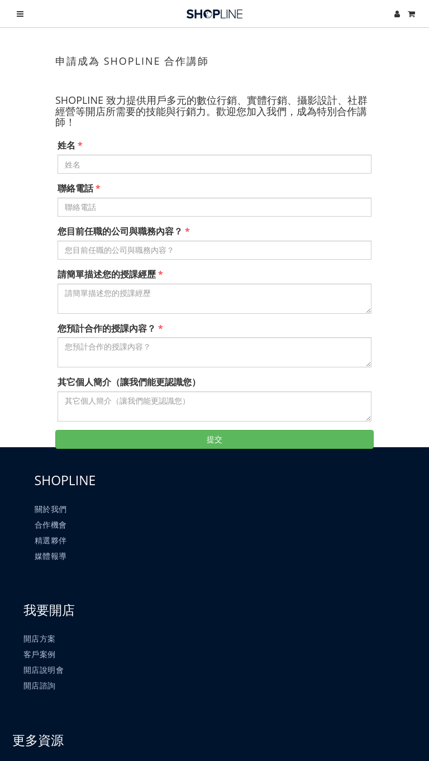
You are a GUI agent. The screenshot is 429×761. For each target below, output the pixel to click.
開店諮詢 (41, 694)
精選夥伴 (52, 544)
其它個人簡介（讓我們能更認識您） (129, 382)
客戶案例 (41, 663)
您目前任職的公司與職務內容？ (120, 231)
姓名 (66, 145)
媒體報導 (52, 559)
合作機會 (52, 528)
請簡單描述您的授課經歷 (107, 274)
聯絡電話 (75, 188)
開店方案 (41, 647)
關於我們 (52, 513)
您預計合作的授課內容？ (107, 328)
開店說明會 (45, 678)
